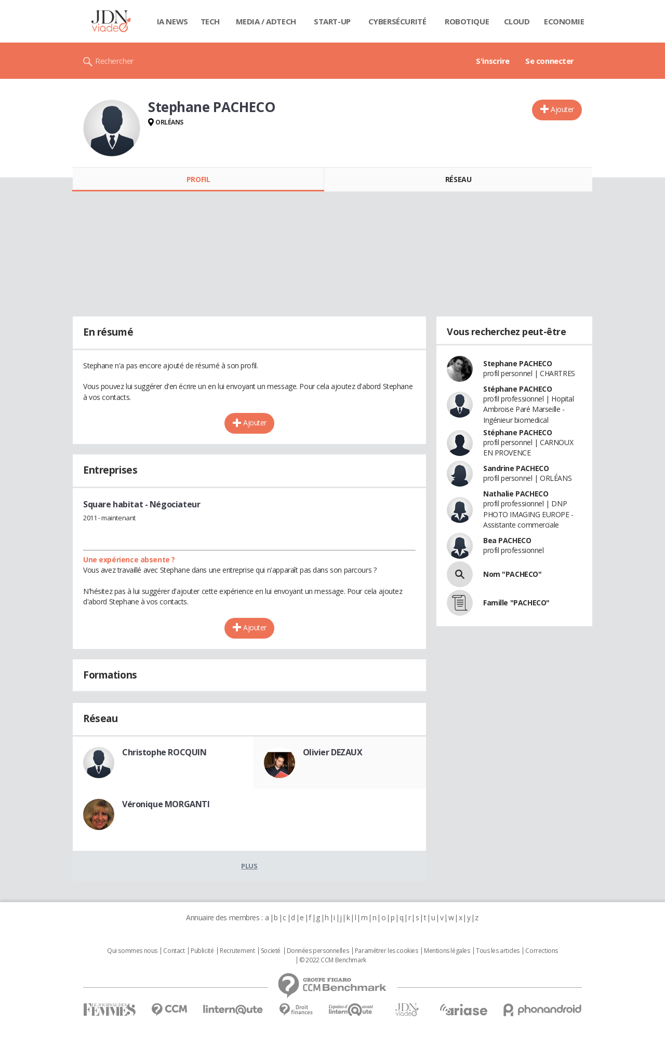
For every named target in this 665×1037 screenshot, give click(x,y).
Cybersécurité (397, 21)
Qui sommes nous (132, 951)
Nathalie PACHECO (515, 494)
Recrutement (237, 951)
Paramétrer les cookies (386, 951)
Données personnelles (318, 951)
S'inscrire (493, 61)
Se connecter (549, 61)
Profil (198, 179)
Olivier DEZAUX (333, 752)
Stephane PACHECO (517, 363)
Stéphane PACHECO (517, 389)
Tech (210, 21)
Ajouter (562, 109)
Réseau (458, 179)
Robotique (467, 21)
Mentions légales (447, 951)
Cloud (517, 21)
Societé (271, 951)
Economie (564, 21)
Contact (173, 951)
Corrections (541, 951)
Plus (249, 865)
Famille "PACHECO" (516, 602)
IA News (172, 21)
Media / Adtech (266, 21)
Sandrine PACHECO (516, 468)
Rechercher (114, 61)
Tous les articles (498, 951)
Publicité (202, 951)
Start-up (332, 21)
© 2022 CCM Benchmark (332, 960)
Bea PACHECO (507, 540)
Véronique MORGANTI (165, 804)
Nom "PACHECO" (512, 574)
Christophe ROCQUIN (164, 752)
